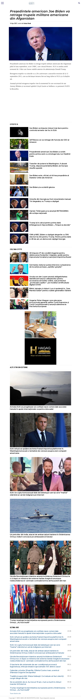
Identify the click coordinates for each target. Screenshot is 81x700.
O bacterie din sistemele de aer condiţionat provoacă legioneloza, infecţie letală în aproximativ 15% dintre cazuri (35, 666)
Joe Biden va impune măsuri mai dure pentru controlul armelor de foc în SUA (48, 129)
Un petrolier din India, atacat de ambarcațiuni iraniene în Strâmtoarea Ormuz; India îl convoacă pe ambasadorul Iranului (40, 536)
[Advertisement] (40, 107)
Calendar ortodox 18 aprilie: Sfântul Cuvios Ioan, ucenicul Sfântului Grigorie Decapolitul (34, 671)
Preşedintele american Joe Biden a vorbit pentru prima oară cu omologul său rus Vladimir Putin (50, 154)
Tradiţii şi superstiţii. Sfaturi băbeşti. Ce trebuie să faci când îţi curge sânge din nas (37, 677)
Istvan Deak (27, 23)
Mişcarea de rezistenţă (40, 3)
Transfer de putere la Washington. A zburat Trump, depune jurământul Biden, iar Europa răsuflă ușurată (48, 166)
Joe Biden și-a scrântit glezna (42, 187)
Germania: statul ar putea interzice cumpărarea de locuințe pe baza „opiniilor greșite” (50, 266)
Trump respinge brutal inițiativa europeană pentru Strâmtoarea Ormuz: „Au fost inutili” (37, 621)
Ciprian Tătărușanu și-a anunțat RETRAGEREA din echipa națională (48, 212)
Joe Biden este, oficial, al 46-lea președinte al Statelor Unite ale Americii (49, 176)
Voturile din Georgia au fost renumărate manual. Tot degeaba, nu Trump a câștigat (50, 200)
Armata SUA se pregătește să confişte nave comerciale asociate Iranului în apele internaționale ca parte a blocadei (38, 408)
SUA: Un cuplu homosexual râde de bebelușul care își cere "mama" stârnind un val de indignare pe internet (39, 494)
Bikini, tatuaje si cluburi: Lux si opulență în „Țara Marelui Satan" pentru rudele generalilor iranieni (50, 290)
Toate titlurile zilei (15, 693)
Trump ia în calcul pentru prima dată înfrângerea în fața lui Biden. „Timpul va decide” (50, 224)
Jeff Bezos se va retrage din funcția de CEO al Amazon (49, 141)
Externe (24, 367)
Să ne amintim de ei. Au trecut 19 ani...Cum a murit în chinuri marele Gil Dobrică (35, 683)
